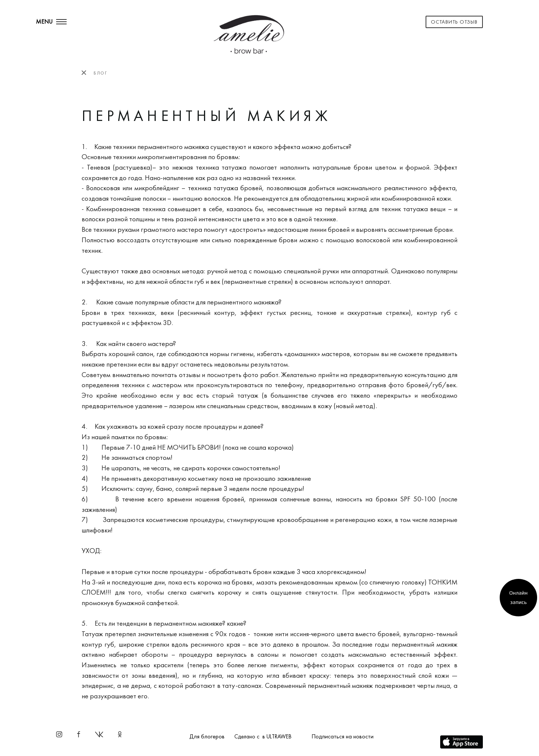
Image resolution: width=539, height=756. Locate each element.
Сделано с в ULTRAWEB (263, 736)
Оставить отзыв (454, 21)
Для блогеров (207, 736)
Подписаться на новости (342, 736)
